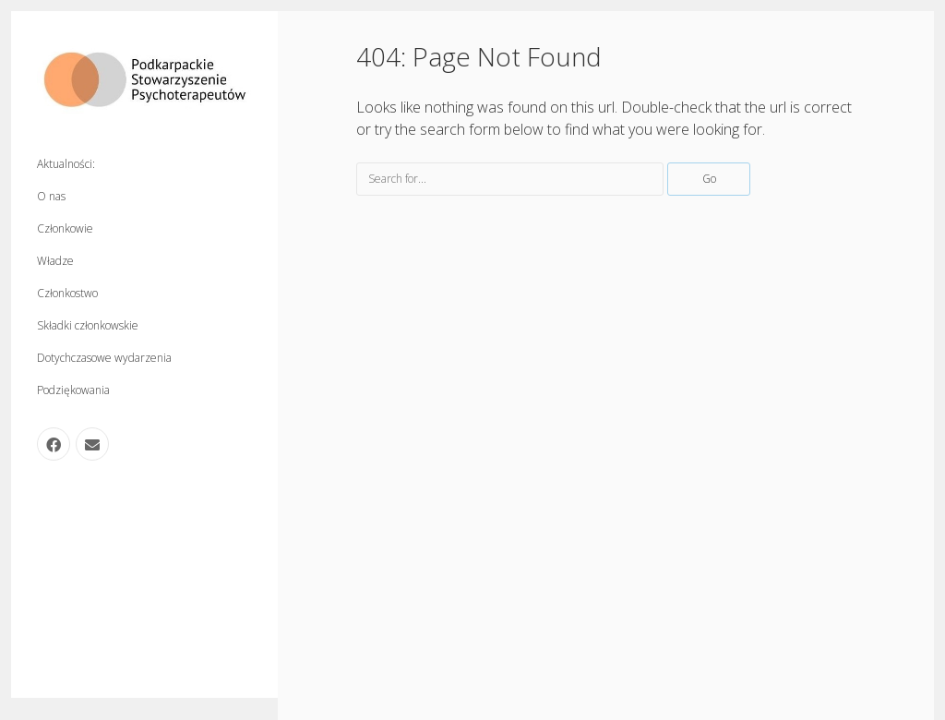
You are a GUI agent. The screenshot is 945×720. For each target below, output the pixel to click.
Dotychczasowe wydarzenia (104, 358)
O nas (51, 196)
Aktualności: (66, 164)
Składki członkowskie (87, 325)
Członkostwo (67, 293)
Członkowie (65, 228)
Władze (55, 261)
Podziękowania (73, 390)
